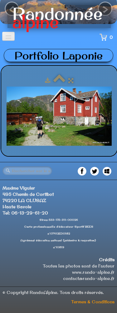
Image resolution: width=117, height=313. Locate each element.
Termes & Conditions (93, 302)
